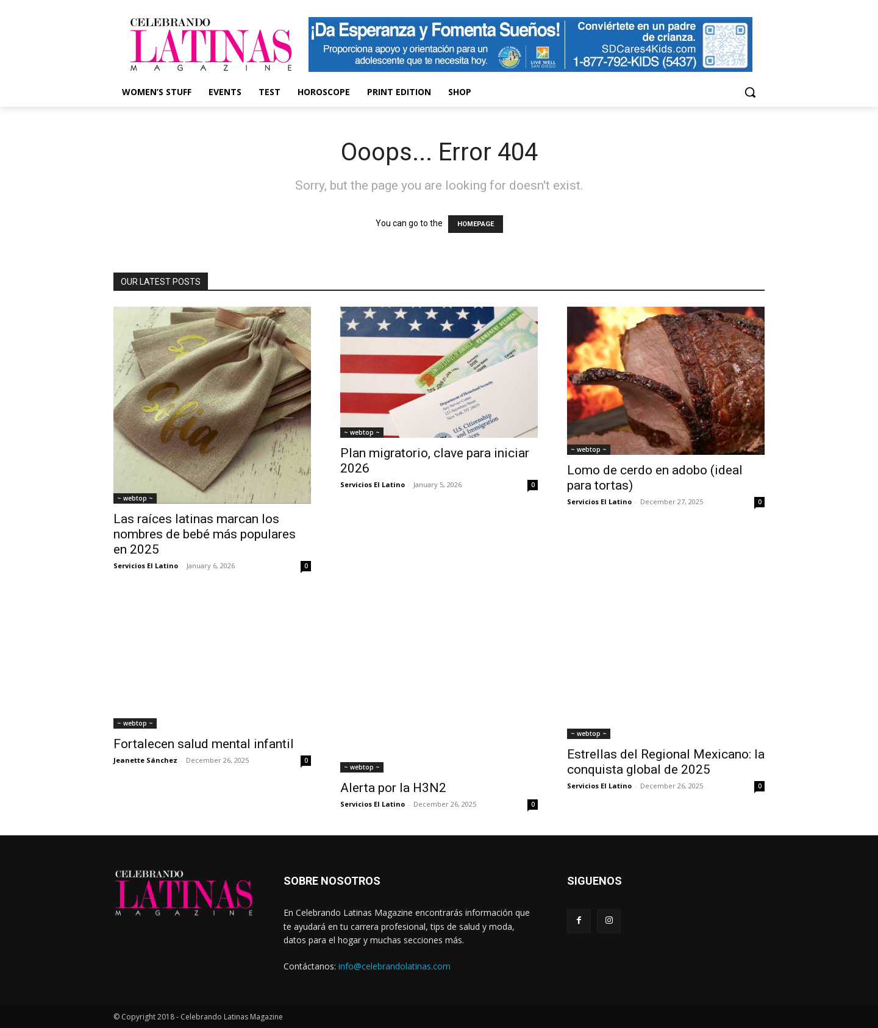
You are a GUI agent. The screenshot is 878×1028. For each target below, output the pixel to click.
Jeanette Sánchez (145, 760)
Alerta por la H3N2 (394, 787)
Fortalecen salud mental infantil (203, 744)
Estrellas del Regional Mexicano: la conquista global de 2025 (666, 762)
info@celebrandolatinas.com (394, 966)
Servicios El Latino (145, 565)
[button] (750, 92)
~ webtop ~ (135, 498)
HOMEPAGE (475, 224)
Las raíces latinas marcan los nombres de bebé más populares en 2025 (204, 534)
